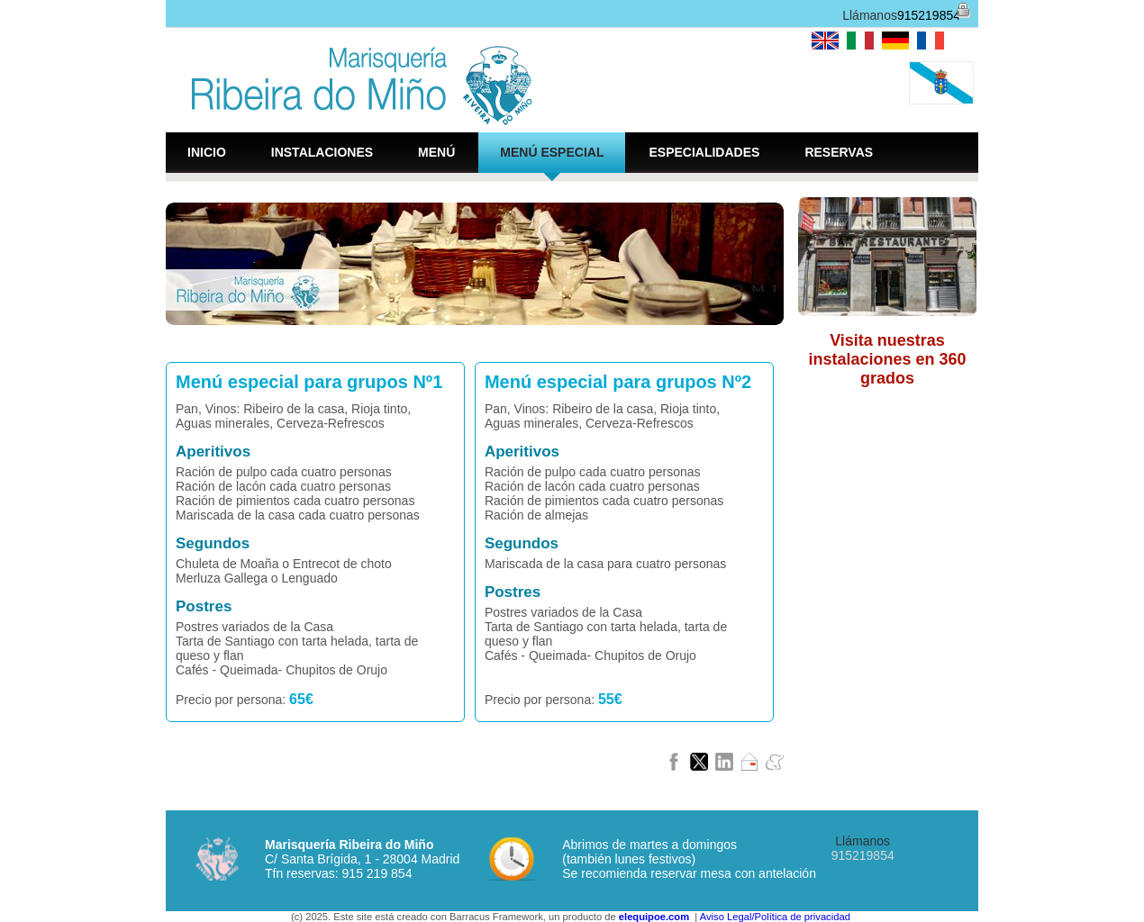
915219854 (928, 15)
